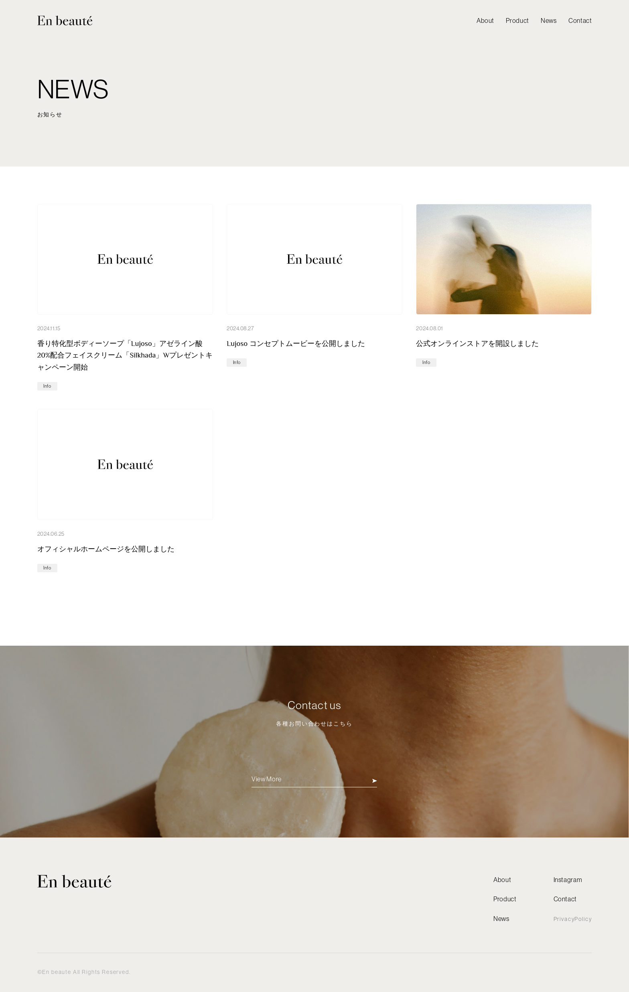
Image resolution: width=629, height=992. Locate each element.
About (485, 20)
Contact (580, 20)
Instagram (568, 880)
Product (517, 20)
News (549, 20)
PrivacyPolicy (573, 919)
